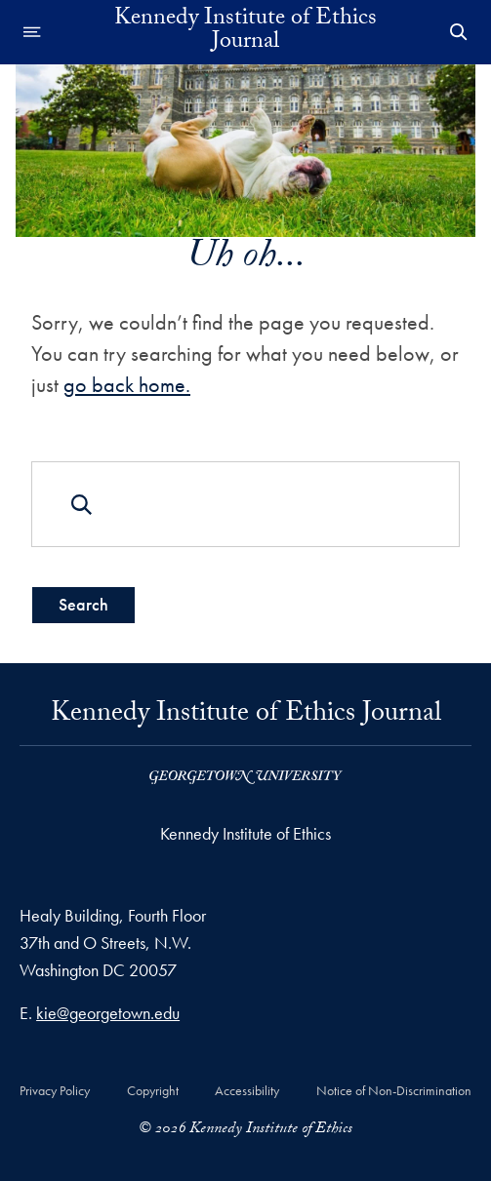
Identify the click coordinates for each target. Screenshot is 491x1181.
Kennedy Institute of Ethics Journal (245, 32)
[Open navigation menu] (32, 32)
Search (83, 604)
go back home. (126, 385)
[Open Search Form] (459, 32)
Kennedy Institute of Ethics (245, 833)
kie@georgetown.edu (108, 1013)
